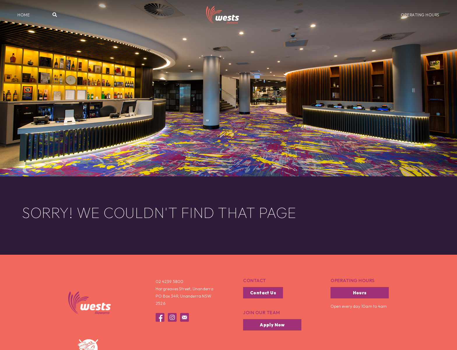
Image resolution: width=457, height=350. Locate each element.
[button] (23, 15)
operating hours (353, 280)
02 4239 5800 (169, 281)
